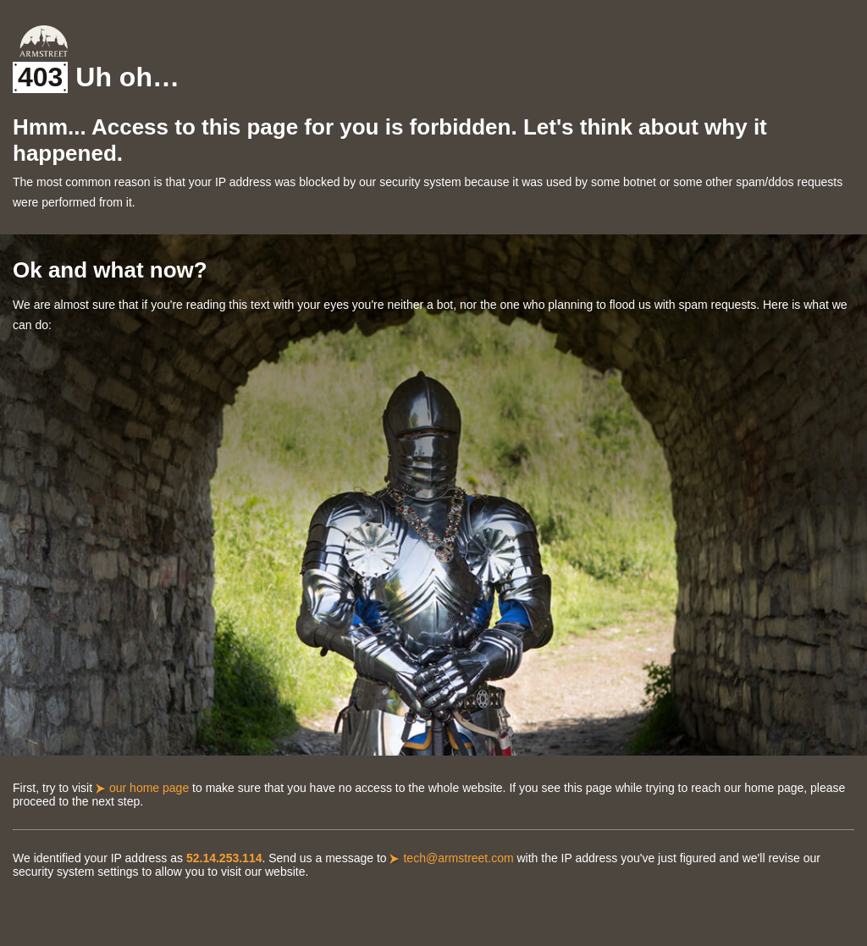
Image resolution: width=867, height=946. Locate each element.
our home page (149, 788)
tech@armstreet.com (458, 858)
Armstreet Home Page (43, 41)
